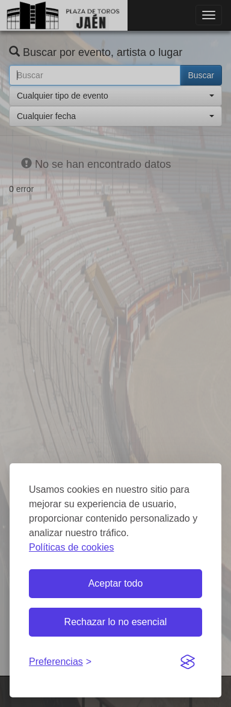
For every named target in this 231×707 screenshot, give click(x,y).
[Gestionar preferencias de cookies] (60, 662)
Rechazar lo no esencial (115, 622)
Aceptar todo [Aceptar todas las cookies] (115, 583)
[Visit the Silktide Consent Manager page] (187, 662)
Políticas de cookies (71, 547)
